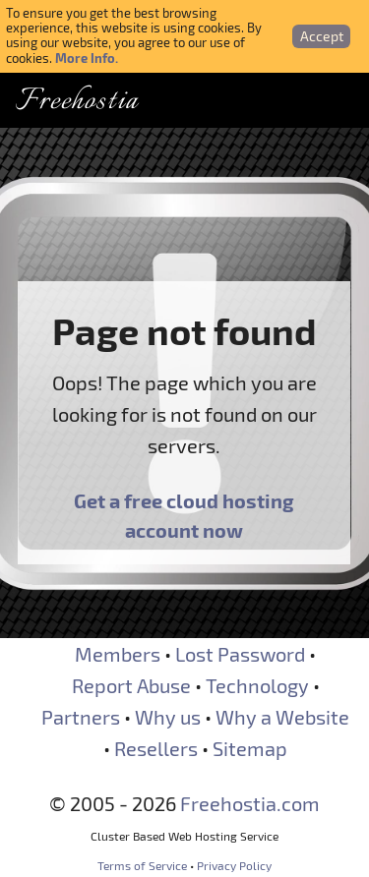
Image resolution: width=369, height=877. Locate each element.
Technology (257, 685)
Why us (168, 717)
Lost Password (240, 654)
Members (117, 654)
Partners (80, 717)
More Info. (86, 57)
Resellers (156, 748)
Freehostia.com (250, 803)
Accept (321, 36)
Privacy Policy (234, 865)
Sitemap (250, 748)
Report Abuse (131, 685)
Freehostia (77, 102)
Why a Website (282, 717)
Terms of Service (142, 865)
